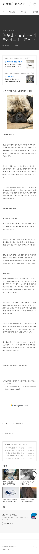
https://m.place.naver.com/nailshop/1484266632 (17, 73)
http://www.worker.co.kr (12, 389)
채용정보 (12, 12)
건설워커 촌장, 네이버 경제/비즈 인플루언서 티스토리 (15, 518)
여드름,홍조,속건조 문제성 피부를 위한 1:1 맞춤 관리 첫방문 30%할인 (13, 65)
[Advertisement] (19, 405)
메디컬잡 (8, 444)
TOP (35, 547)
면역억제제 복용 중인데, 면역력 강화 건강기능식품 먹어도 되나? (15, 459)
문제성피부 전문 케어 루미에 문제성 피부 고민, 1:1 (13, 61)
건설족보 (23, 12)
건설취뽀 (35, 12)
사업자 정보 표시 (8, 433)
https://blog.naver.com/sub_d (15, 58)
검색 (30, 4)
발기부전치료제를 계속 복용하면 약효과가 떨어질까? (14, 449)
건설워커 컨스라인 (14, 4)
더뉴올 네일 (9, 76)
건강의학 (15, 444)
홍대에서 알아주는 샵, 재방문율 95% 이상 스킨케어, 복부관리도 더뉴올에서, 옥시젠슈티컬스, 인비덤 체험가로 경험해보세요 (13, 80)
